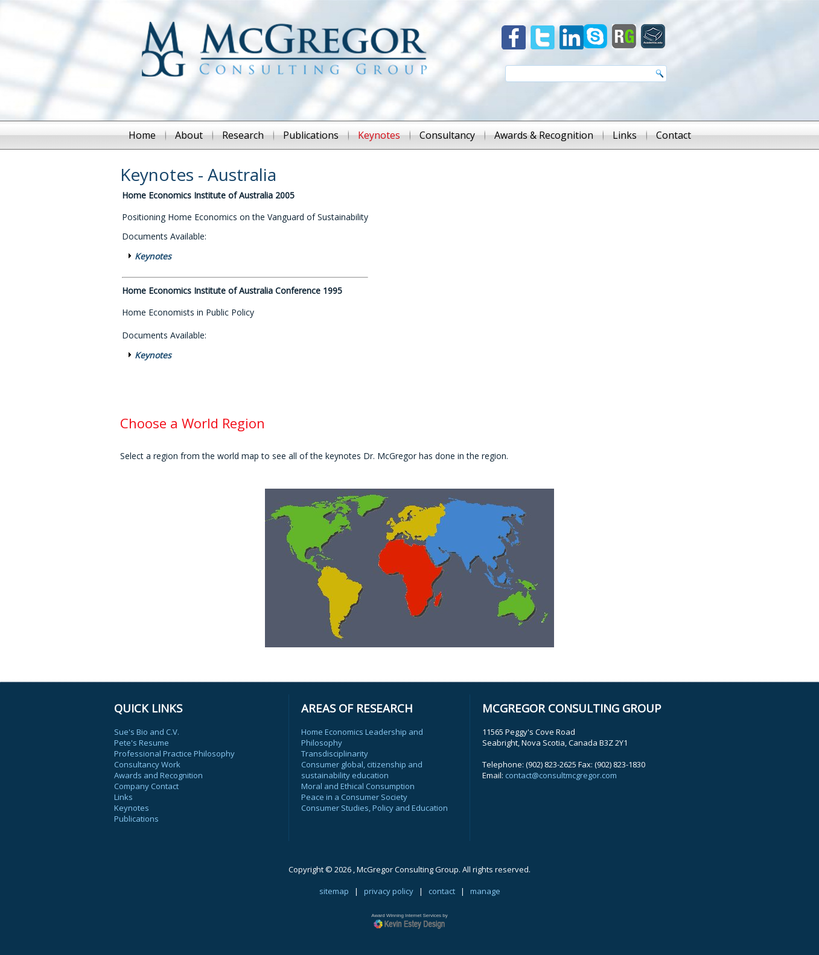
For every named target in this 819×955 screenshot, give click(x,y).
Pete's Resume (141, 742)
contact (442, 891)
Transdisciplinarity (334, 753)
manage (485, 891)
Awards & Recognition (543, 135)
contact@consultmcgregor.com (561, 775)
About (189, 135)
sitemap (334, 891)
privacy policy (388, 891)
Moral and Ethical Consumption (358, 786)
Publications (311, 135)
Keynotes (379, 135)
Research (243, 135)
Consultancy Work (147, 764)
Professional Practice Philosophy (174, 753)
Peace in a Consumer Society (354, 797)
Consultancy (447, 135)
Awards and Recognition (158, 775)
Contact (673, 135)
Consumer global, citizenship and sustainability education (361, 770)
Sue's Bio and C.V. (146, 731)
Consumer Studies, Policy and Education (374, 807)
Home (142, 135)
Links (625, 135)
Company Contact (146, 786)
